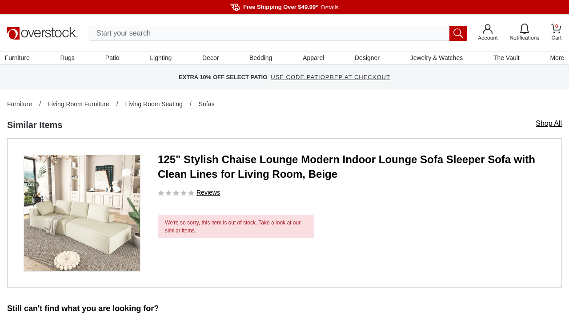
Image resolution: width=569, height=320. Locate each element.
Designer (366, 59)
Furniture (19, 59)
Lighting (161, 59)
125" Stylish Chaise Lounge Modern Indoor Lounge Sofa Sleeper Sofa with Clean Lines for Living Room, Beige (346, 169)
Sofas (207, 106)
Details (330, 7)
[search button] (458, 33)
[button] (82, 215)
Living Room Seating (154, 106)
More (555, 59)
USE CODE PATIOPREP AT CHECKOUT (330, 79)
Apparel (313, 59)
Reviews (208, 194)
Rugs (69, 59)
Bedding (260, 59)
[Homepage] (42, 33)
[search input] (278, 33)
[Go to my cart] (556, 33)
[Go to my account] (488, 33)
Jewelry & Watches (435, 59)
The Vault (505, 59)
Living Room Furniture (78, 106)
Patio (114, 59)
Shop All (549, 125)
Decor (211, 59)
